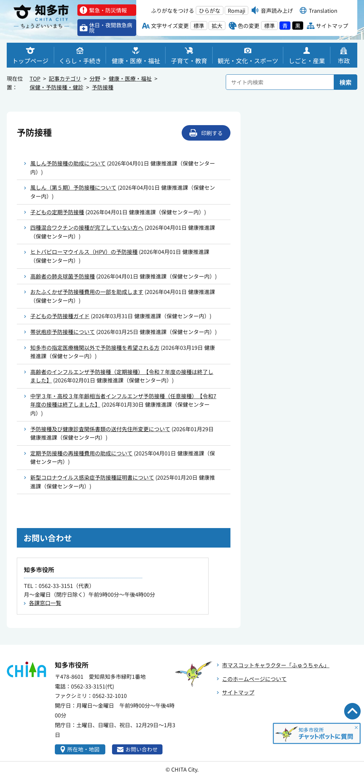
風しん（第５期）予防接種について (73, 187)
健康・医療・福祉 (130, 78)
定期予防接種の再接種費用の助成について (81, 453)
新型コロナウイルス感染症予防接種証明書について (92, 477)
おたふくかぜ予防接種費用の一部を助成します (86, 292)
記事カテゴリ (65, 78)
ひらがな (209, 10)
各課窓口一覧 (45, 603)
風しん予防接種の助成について (68, 163)
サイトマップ (238, 692)
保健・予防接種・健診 (56, 87)
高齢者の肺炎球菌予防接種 (62, 276)
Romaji (236, 10)
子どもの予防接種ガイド (59, 316)
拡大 (217, 26)
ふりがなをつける (172, 10)
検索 (345, 82)
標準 (198, 26)
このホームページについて (254, 679)
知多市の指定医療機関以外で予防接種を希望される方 (94, 347)
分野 (94, 78)
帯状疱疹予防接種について (62, 332)
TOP (35, 78)
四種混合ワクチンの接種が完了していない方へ (86, 227)
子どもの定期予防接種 (57, 212)
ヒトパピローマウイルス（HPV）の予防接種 (84, 252)
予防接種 (102, 87)
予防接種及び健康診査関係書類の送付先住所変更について (100, 429)
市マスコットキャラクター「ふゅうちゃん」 (275, 665)
